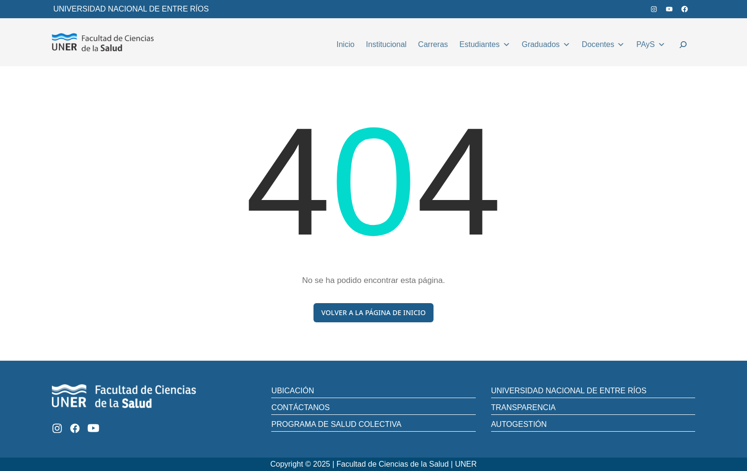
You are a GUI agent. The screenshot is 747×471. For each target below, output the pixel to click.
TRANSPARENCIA (523, 407)
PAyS (650, 43)
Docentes (603, 43)
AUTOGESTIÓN (519, 424)
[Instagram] (57, 428)
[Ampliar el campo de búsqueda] (683, 46)
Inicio (345, 44)
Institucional (386, 44)
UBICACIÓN (292, 391)
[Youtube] (93, 428)
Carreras (433, 44)
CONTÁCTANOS (300, 407)
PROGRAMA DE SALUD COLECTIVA (336, 424)
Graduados (546, 43)
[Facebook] (75, 428)
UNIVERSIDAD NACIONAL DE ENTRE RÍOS (131, 9)
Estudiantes (484, 43)
